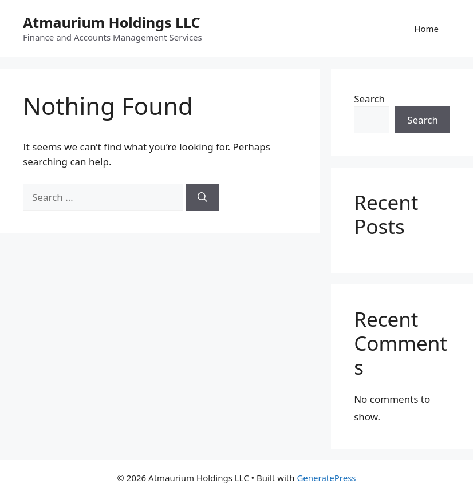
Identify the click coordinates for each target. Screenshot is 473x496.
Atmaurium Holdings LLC (111, 22)
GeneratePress (326, 477)
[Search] (202, 197)
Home (426, 28)
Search (369, 98)
